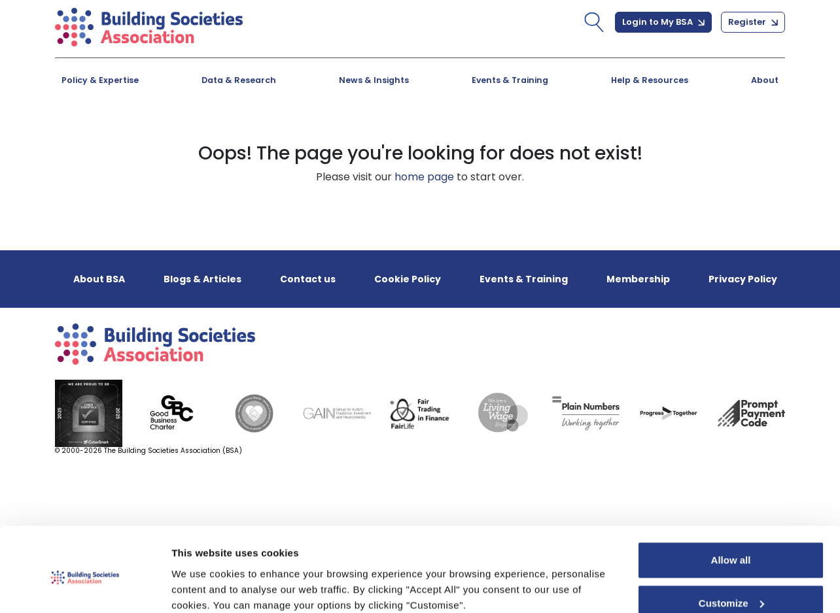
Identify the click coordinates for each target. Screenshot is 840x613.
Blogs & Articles (202, 279)
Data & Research (238, 80)
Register (753, 22)
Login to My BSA (663, 22)
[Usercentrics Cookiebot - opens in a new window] (84, 587)
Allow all (731, 506)
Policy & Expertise (100, 80)
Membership (638, 279)
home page (424, 176)
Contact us (308, 279)
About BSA (99, 279)
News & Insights (374, 80)
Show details (201, 587)
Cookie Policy (407, 279)
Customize (731, 549)
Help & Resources (649, 80)
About (765, 80)
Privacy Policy (743, 279)
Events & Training (510, 80)
